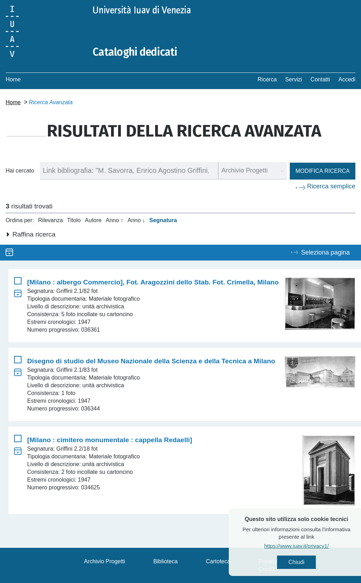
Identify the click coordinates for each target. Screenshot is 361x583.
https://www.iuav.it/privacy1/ (310, 546)
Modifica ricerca (322, 171)
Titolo (74, 220)
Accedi (346, 79)
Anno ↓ (136, 220)
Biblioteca (165, 561)
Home (13, 79)
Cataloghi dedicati (135, 52)
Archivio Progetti (104, 561)
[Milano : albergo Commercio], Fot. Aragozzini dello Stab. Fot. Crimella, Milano (153, 282)
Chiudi (310, 562)
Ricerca (267, 79)
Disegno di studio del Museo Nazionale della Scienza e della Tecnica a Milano (151, 361)
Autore (93, 220)
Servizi (293, 79)
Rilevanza (50, 220)
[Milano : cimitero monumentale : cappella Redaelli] (109, 440)
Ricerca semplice (331, 186)
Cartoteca (218, 561)
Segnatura (163, 220)
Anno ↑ (114, 220)
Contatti (320, 79)
